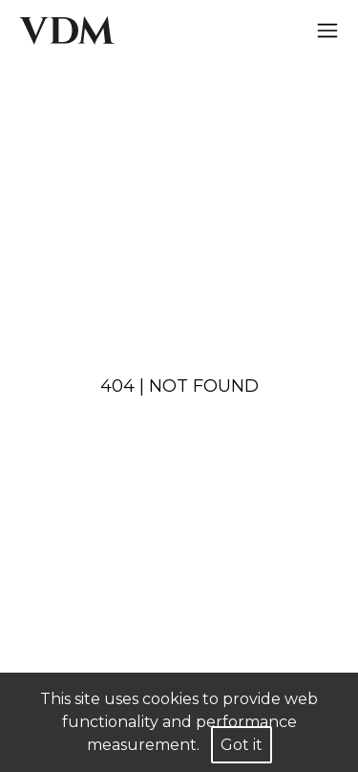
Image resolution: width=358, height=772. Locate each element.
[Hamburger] (327, 30)
